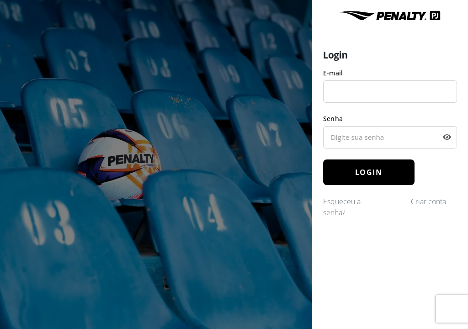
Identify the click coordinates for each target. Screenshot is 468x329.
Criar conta (428, 201)
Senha (333, 118)
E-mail (333, 73)
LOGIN (369, 172)
